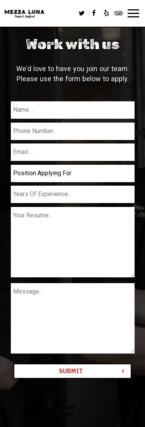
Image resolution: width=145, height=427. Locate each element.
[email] (73, 152)
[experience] (73, 194)
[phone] (73, 131)
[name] (73, 110)
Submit (71, 371)
